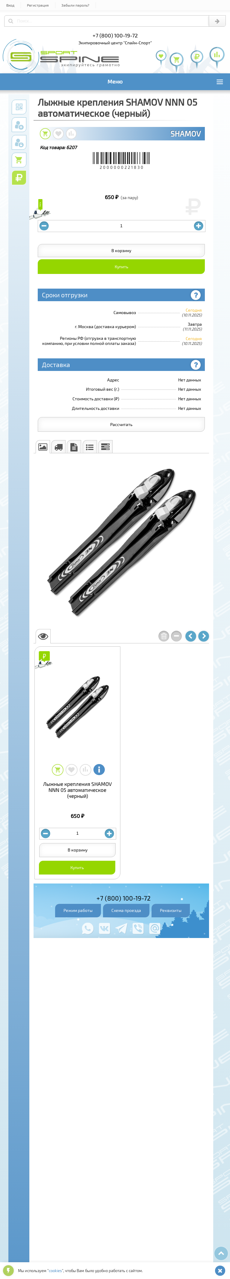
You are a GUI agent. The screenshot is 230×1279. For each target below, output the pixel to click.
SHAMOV (185, 133)
